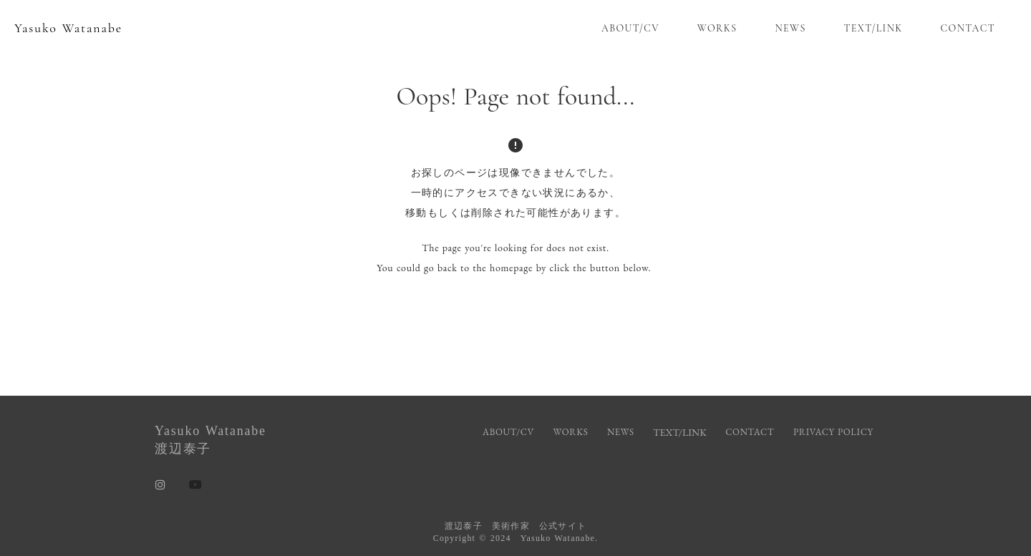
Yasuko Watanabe (68, 28)
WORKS (717, 28)
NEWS (790, 28)
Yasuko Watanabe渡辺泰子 (210, 440)
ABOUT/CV (630, 28)
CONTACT (968, 28)
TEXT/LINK (873, 28)
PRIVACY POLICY (834, 432)
